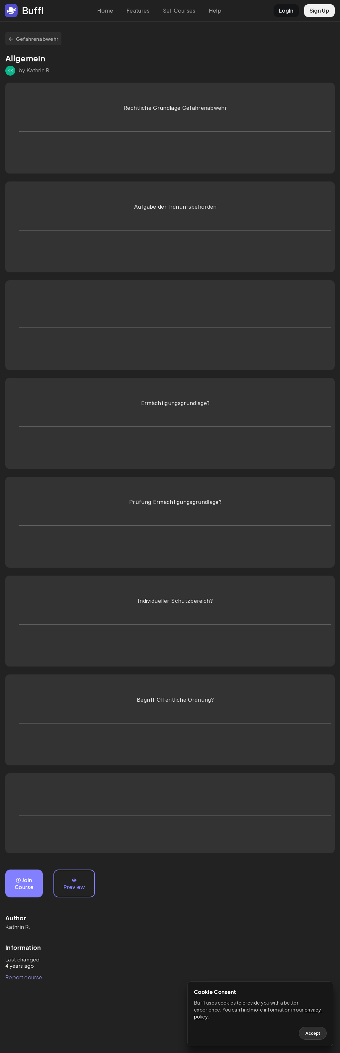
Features (138, 10)
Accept (312, 1033)
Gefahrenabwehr (33, 38)
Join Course (24, 883)
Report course (23, 977)
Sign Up (319, 10)
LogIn (286, 10)
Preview (74, 884)
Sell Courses (179, 10)
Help (215, 10)
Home (105, 10)
